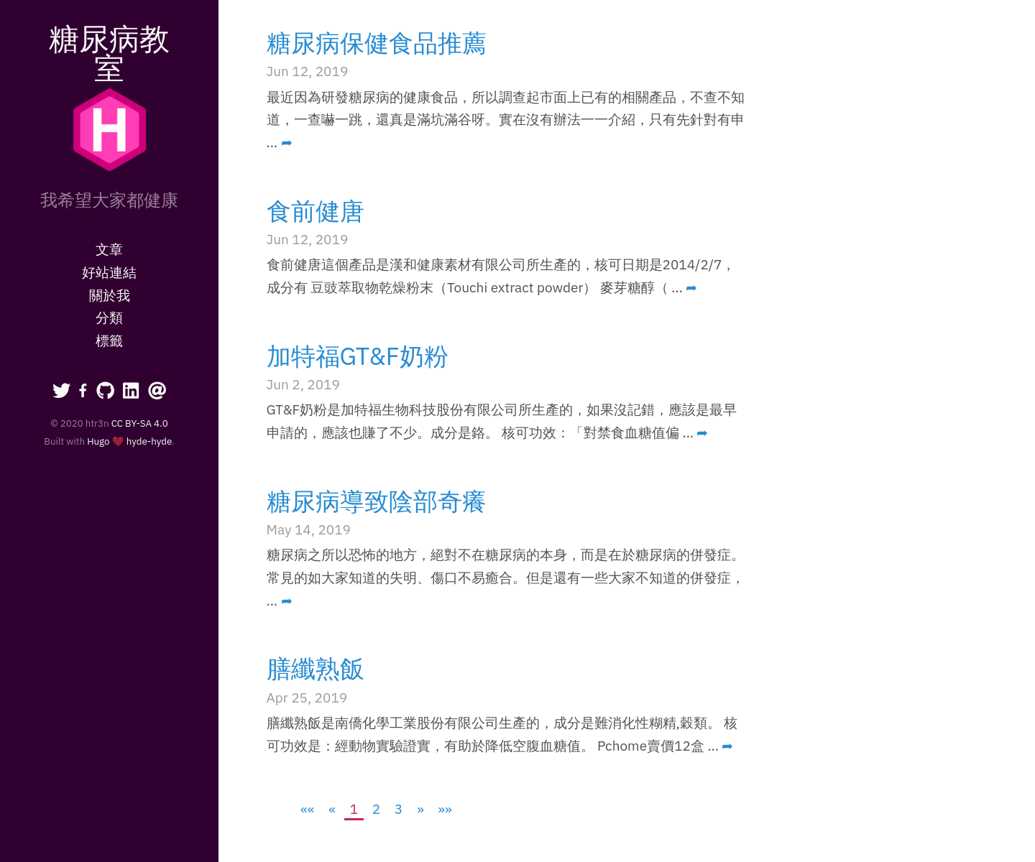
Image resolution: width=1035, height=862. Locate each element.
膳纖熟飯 (315, 668)
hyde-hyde (149, 441)
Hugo (98, 441)
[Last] (445, 809)
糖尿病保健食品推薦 (377, 42)
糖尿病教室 (109, 53)
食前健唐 (315, 210)
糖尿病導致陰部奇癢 (377, 500)
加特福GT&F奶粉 (357, 355)
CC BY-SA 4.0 (139, 423)
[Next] (420, 809)
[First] (308, 809)
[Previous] (332, 809)
